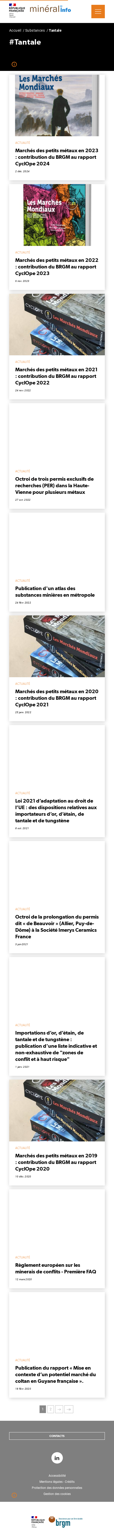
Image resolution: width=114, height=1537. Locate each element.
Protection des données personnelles (57, 1487)
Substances (35, 30)
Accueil (15, 30)
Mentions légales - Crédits (57, 1481)
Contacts (57, 1436)
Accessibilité (57, 1475)
